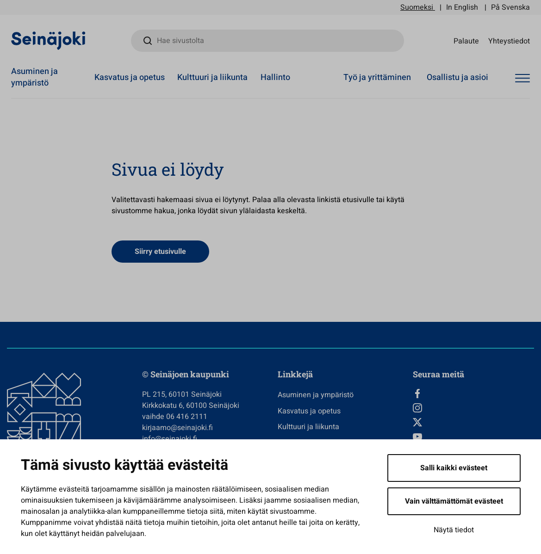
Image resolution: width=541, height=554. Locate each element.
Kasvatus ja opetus (129, 77)
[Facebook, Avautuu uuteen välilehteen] (473, 393)
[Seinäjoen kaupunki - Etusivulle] (48, 40)
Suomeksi (416, 7)
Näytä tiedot (454, 530)
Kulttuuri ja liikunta (212, 77)
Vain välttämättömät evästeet (454, 501)
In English (462, 7)
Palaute (466, 40)
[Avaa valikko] (522, 78)
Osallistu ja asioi (457, 77)
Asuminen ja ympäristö (34, 77)
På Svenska (510, 7)
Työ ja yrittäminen (377, 77)
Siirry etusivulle (160, 251)
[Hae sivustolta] (267, 41)
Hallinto (275, 77)
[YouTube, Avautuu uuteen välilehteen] (473, 436)
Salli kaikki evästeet (453, 468)
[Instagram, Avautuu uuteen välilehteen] (473, 407)
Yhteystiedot (509, 40)
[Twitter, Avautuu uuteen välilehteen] (473, 422)
